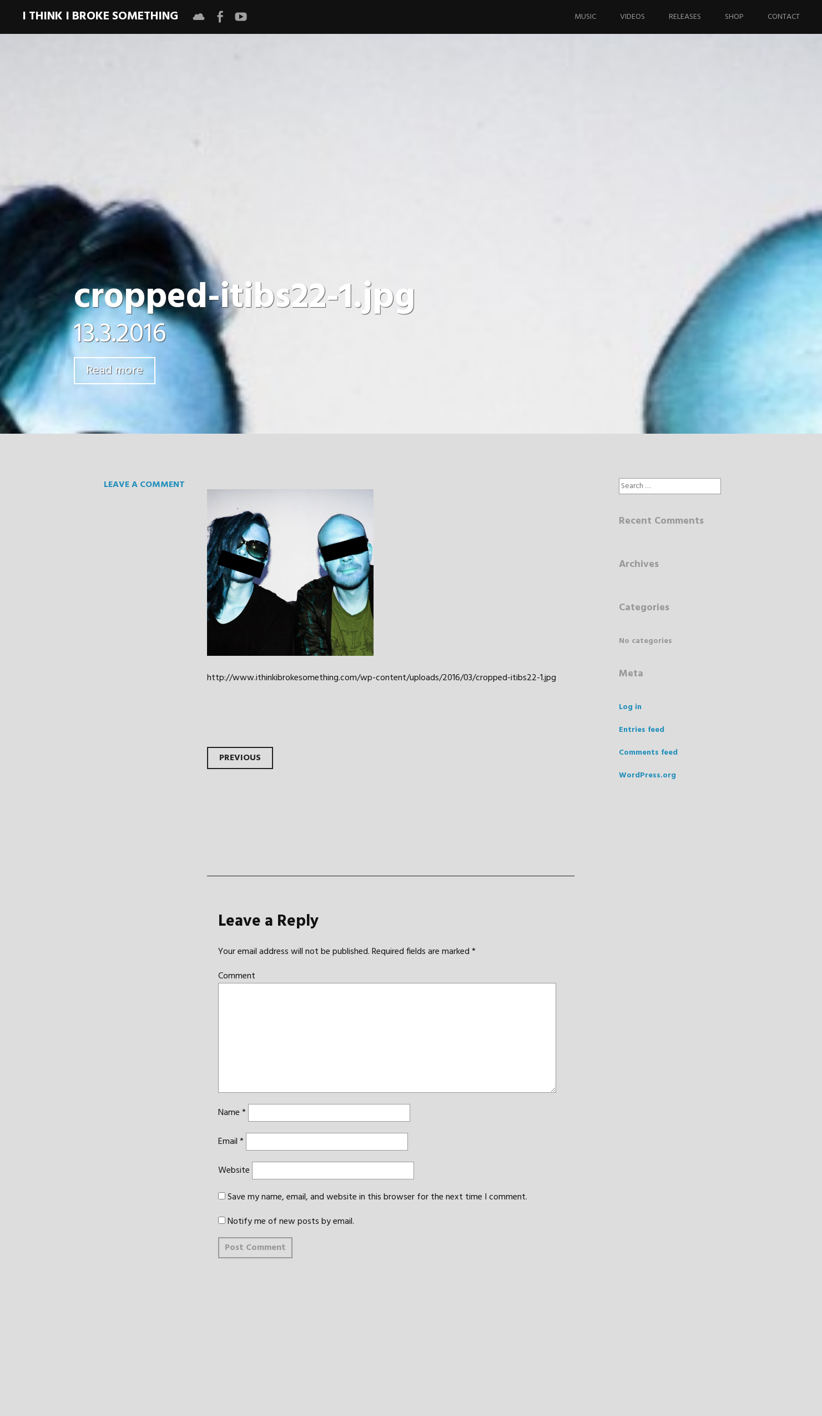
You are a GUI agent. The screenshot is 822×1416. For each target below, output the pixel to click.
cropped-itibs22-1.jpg (244, 298)
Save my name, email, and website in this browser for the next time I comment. (377, 1197)
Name (232, 1113)
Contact (784, 17)
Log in (630, 707)
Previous (240, 758)
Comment (236, 976)
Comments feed (648, 752)
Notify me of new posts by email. (291, 1221)
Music (585, 17)
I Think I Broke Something (100, 16)
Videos (632, 17)
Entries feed (641, 730)
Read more (114, 370)
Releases (685, 17)
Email (231, 1141)
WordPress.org (647, 775)
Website (234, 1170)
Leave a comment (144, 485)
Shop (734, 17)
